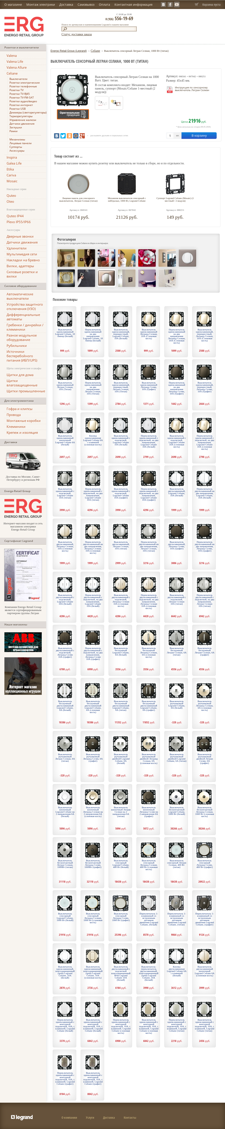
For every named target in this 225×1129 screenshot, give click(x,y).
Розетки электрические (24, 82)
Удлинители (17, 248)
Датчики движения (21, 123)
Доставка (66, 4)
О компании (69, 1117)
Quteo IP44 (15, 216)
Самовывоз (86, 4)
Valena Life (15, 61)
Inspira (12, 157)
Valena (12, 55)
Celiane (12, 73)
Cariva (11, 175)
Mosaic (12, 181)
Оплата (104, 4)
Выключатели (18, 79)
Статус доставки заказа (77, 34)
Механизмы (17, 139)
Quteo (11, 195)
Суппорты (15, 147)
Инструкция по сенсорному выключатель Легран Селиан (192, 89)
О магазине (13, 4)
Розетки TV (16, 90)
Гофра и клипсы (20, 409)
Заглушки (15, 127)
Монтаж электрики (40, 4)
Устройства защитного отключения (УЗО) (25, 306)
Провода (14, 414)
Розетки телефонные (23, 86)
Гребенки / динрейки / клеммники (25, 327)
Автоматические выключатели (20, 296)
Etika (10, 169)
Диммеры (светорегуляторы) (28, 112)
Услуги (90, 1117)
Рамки (13, 131)
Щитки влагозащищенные (22, 382)
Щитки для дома (20, 375)
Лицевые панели (20, 143)
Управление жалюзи (22, 120)
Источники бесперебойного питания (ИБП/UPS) (22, 355)
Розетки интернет (21, 105)
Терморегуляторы (21, 116)
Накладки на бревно (23, 260)
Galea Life (14, 163)
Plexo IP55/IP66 (19, 222)
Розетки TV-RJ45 (19, 94)
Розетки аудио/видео (23, 101)
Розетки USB (17, 109)
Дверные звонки (20, 236)
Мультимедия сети (22, 254)
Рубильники (17, 345)
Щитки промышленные (26, 391)
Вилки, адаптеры (20, 266)
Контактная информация (133, 4)
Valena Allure (17, 67)
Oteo (10, 201)
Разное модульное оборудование (22, 337)
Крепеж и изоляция (22, 432)
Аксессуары (16, 150)
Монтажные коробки (24, 420)
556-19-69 (119, 18)
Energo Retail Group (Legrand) (69, 50)
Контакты (130, 1117)
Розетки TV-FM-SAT (21, 97)
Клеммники (16, 426)
